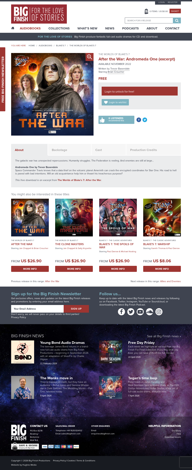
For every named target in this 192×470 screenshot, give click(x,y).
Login (161, 2)
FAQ (179, 433)
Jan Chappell (25, 248)
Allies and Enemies (170, 281)
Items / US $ (159, 11)
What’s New (87, 28)
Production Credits (143, 150)
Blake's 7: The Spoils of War (116, 245)
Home (32, 45)
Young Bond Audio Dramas (63, 342)
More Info (30, 269)
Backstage (59, 150)
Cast (98, 150)
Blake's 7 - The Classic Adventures (115, 240)
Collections (59, 28)
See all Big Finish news (163, 336)
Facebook (111, 301)
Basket (175, 11)
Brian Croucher (116, 72)
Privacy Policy (18, 317)
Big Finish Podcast (135, 305)
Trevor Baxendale (120, 69)
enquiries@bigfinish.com (103, 433)
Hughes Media (29, 464)
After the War (21, 244)
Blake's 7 (61, 45)
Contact (172, 28)
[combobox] (149, 20)
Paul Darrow (112, 251)
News (109, 28)
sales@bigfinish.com (70, 433)
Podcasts (130, 28)
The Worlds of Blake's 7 (82, 45)
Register (172, 2)
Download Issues (173, 437)
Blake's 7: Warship (156, 244)
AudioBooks (30, 28)
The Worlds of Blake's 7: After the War (79, 180)
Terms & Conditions (86, 460)
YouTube (143, 301)
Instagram (132, 301)
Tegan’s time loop (143, 378)
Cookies (71, 460)
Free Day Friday (141, 342)
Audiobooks (45, 45)
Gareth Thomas (158, 248)
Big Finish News (27, 335)
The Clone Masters (69, 244)
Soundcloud (158, 301)
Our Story (176, 430)
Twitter (121, 301)
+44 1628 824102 (74, 430)
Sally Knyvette (84, 248)
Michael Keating (128, 251)
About (152, 28)
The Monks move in (56, 378)
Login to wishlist (117, 102)
